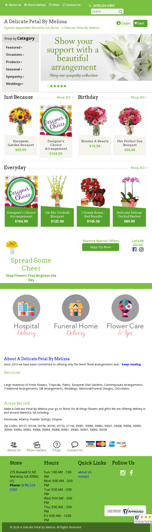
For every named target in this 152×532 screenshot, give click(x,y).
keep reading (131, 358)
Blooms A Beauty (94, 136)
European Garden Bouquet (21, 138)
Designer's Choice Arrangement (55, 138)
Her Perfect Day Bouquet (129, 138)
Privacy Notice (46, 529)
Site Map (101, 529)
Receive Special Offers (101, 235)
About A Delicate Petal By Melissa (37, 353)
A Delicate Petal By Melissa (35, 16)
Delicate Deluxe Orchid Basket (129, 209)
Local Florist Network (75, 529)
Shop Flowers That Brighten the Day (31, 272)
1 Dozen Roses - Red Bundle (93, 209)
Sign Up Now (100, 241)
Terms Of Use (22, 529)
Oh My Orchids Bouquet (57, 209)
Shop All (65, 91)
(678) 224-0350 (102, 6)
